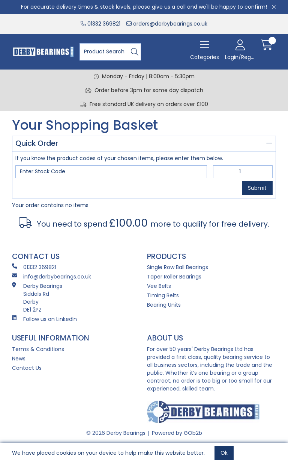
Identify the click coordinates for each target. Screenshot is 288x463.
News (19, 358)
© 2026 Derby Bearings (116, 433)
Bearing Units (164, 305)
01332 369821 (100, 23)
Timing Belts (163, 295)
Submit (257, 188)
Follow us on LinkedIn (44, 319)
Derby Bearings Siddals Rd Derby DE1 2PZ (37, 297)
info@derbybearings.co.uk (51, 276)
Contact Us (27, 368)
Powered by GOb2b (177, 433)
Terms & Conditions (38, 349)
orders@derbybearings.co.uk (166, 23)
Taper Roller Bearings (174, 276)
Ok (224, 453)
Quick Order (144, 143)
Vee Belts (159, 286)
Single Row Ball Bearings (177, 267)
